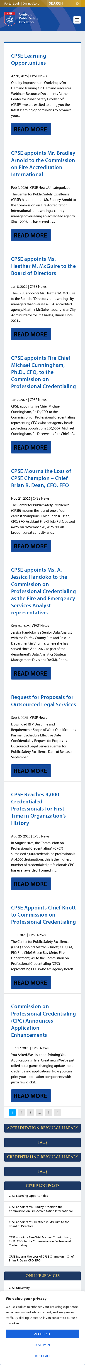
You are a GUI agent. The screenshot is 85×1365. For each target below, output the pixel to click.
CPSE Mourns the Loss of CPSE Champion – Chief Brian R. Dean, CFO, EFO (41, 477)
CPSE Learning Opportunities (28, 59)
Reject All (42, 1356)
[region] (42, 1328)
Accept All (42, 1334)
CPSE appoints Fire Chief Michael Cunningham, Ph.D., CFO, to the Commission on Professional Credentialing (43, 372)
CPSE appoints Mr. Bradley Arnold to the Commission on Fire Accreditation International (43, 163)
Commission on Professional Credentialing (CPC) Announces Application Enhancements (43, 1020)
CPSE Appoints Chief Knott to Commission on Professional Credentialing (43, 914)
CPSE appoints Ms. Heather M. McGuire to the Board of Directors (43, 265)
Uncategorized (59, 187)
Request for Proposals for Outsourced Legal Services (43, 700)
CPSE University (19, 1288)
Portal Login (12, 3)
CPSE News (38, 76)
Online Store (31, 3)
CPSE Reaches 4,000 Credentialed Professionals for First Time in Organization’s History (38, 808)
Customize (42, 1345)
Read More (30, 129)
